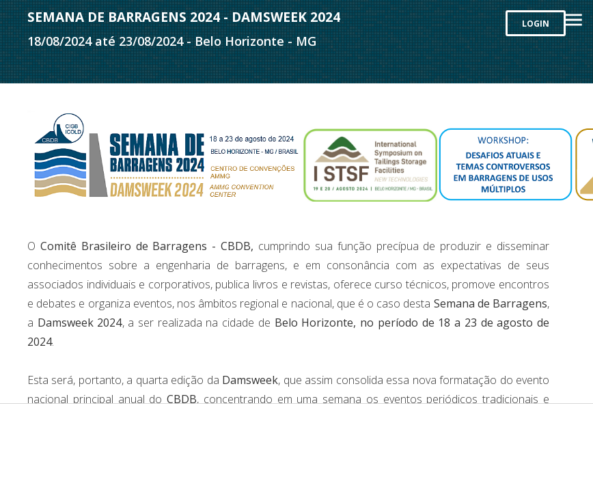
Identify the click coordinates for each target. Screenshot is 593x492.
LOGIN (535, 23)
